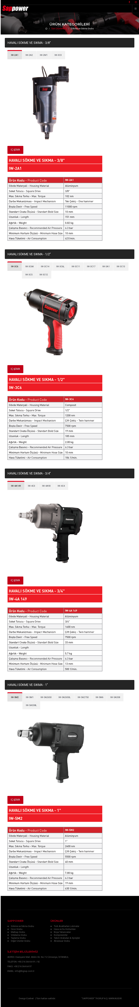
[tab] (29, 55)
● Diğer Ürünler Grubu (18, 941)
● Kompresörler (59, 935)
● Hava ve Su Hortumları (63, 929)
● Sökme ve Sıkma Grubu (20, 926)
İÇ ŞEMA (15, 149)
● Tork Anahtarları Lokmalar (64, 926)
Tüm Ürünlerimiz (59, 28)
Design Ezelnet (26, 998)
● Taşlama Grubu (16, 938)
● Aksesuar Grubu (60, 941)
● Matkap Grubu (16, 932)
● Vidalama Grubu (17, 935)
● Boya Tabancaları (60, 932)
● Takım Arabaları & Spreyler (65, 938)
